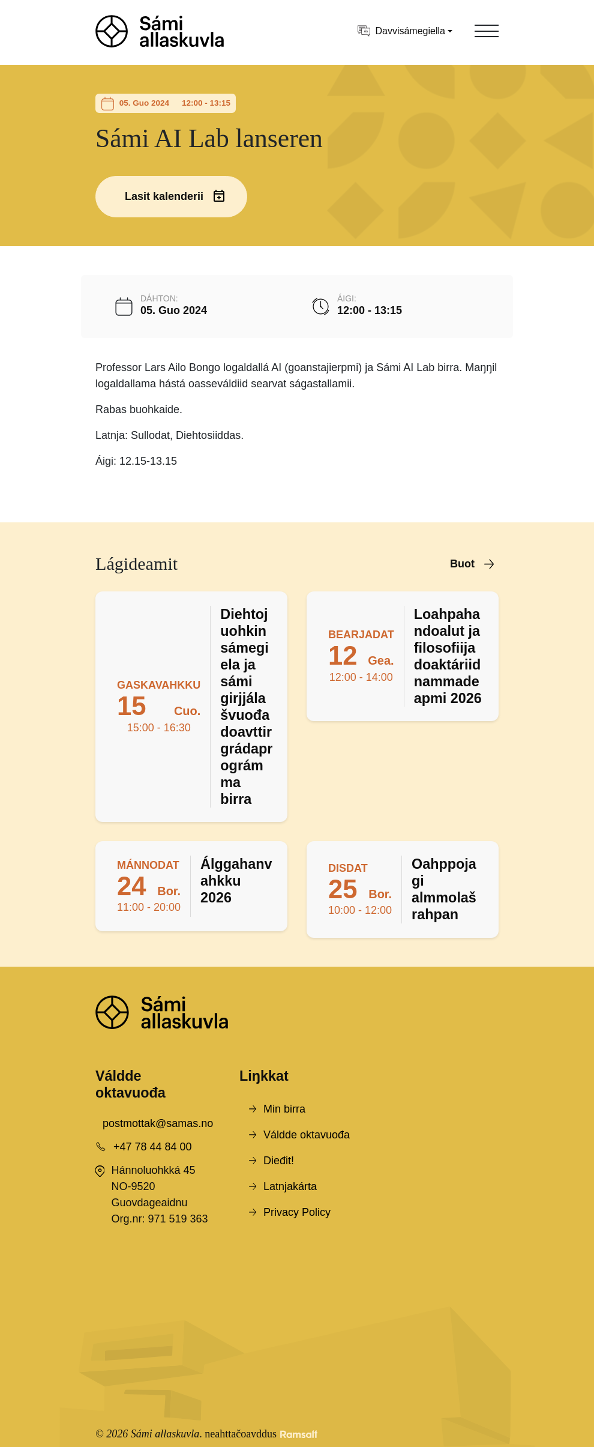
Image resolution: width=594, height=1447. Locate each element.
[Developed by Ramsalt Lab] (299, 1434)
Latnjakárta (290, 1186)
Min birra (284, 1109)
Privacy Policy (297, 1212)
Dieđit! (278, 1161)
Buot (462, 564)
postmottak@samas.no (158, 1123)
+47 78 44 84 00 (152, 1147)
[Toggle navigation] (487, 31)
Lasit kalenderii (164, 196)
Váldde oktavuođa (306, 1135)
